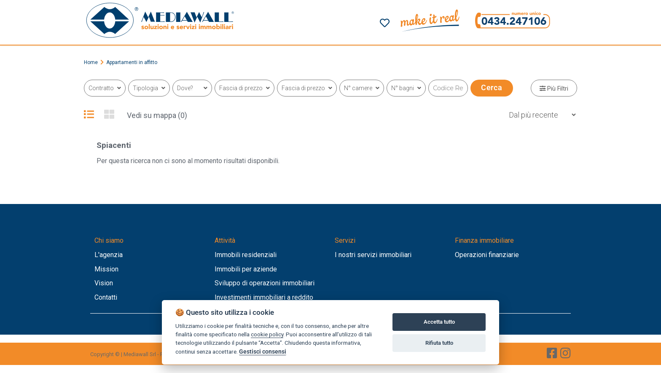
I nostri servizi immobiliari (373, 255)
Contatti (105, 297)
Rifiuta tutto (439, 343)
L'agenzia (108, 255)
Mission (106, 269)
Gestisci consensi (262, 351)
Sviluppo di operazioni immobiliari (264, 283)
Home (91, 62)
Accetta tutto (439, 322)
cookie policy (267, 334)
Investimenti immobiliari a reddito (264, 297)
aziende (265, 269)
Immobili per (234, 269)
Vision (103, 283)
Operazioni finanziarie (487, 255)
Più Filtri (554, 88)
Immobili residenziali (246, 255)
